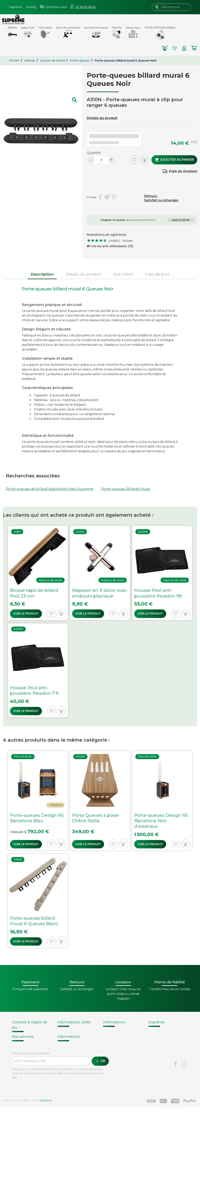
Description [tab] (42, 274)
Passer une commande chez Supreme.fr (72, 1046)
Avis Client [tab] (123, 274)
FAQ (15, 1088)
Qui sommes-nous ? (165, 1031)
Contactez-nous (162, 1061)
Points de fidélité (71, 1036)
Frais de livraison (183, 171)
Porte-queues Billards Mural (125, 489)
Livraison (19, 1083)
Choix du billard (24, 1041)
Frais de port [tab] (157, 274)
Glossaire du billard (119, 1051)
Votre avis (110, 1056)
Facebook (175, 1135)
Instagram (184, 1135)
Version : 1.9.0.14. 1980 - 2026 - (27, 1171)
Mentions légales (163, 1056)
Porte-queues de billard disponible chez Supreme (49, 489)
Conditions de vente (165, 1041)
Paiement (20, 1108)
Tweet (107, 197)
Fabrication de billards (122, 1036)
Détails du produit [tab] (83, 274)
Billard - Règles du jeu (29, 1060)
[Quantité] (101, 160)
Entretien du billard (27, 1055)
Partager (100, 197)
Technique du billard (120, 1041)
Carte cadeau (23, 1103)
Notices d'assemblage (29, 1036)
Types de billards (117, 1046)
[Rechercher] (171, 7)
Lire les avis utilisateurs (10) (110, 246)
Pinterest (114, 197)
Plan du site (158, 1066)
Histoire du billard (118, 1031)
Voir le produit (26, 613)
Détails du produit (102, 118)
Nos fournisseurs (162, 1036)
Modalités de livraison (75, 1031)
